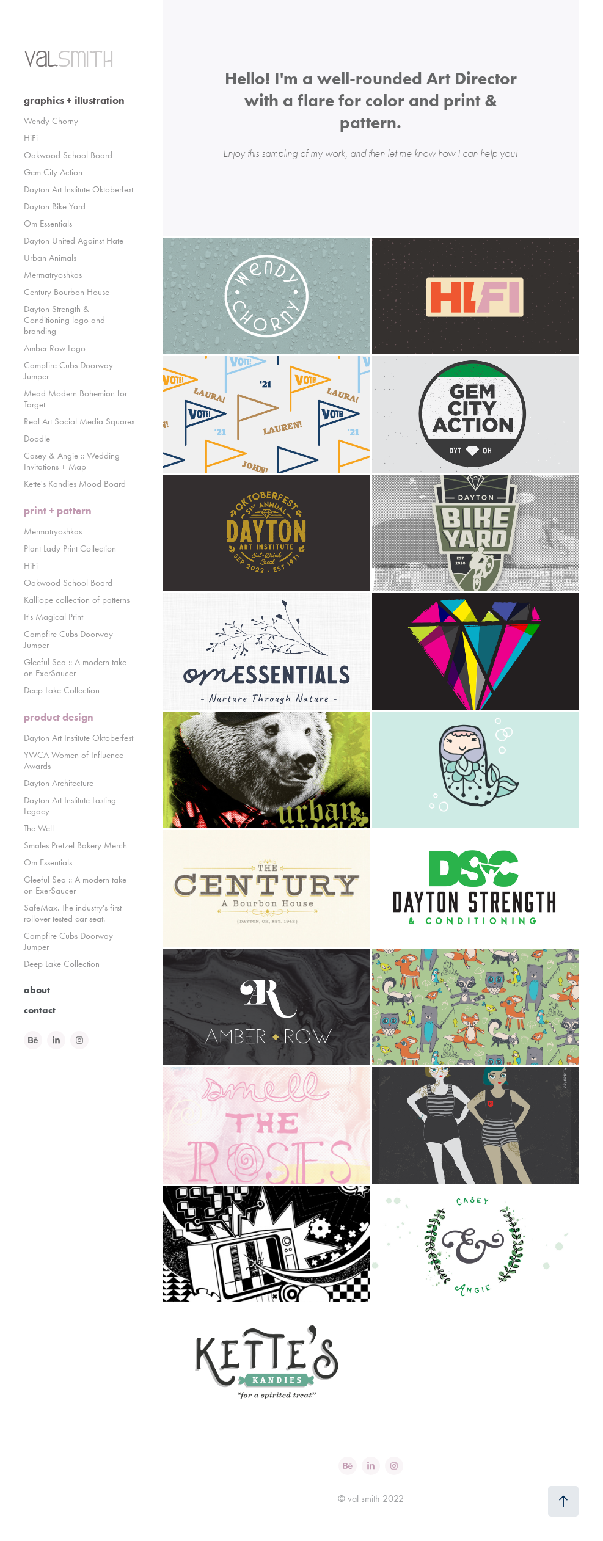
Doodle (37, 438)
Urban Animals (50, 257)
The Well (39, 828)
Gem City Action (53, 172)
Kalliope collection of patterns (77, 599)
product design (58, 717)
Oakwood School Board (68, 155)
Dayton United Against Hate (73, 240)
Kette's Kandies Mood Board (75, 483)
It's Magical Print (53, 616)
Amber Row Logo (55, 348)
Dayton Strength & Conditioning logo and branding (64, 320)
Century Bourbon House (66, 291)
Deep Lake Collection (62, 690)
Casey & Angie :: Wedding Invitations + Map (72, 461)
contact (40, 1010)
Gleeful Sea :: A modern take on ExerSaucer (75, 668)
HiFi (31, 138)
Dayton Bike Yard (55, 206)
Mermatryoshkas (53, 274)
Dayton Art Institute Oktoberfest (78, 189)
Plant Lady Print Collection (70, 548)
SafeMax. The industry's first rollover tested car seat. (73, 913)
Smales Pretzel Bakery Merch (75, 845)
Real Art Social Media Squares (79, 421)
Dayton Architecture (58, 783)
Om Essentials (48, 223)
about (37, 990)
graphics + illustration (74, 100)
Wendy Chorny (51, 120)
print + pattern (58, 511)
